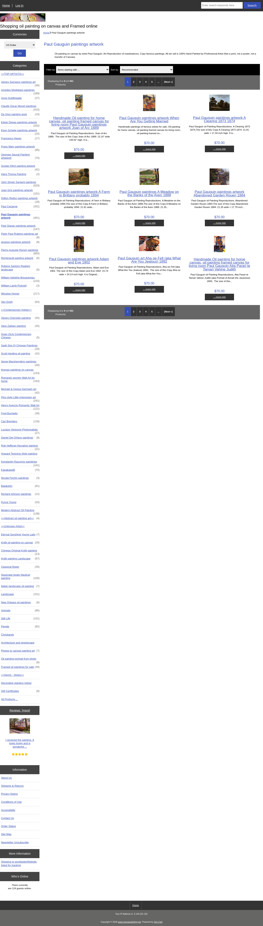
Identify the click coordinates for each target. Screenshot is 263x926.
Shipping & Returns (12, 785)
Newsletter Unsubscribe (15, 842)
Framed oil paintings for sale (20, 667)
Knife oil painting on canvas (20, 542)
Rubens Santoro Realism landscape (20, 268)
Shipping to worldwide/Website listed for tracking (19, 863)
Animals (20, 610)
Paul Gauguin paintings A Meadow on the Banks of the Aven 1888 (149, 193)
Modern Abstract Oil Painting (20, 511)
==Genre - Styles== (12, 675)
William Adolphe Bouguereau (20, 278)
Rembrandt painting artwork (20, 258)
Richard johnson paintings (20, 494)
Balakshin (20, 486)
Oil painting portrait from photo (20, 660)
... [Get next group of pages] (158, 82)
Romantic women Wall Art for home (20, 379)
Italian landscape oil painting (20, 586)
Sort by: (115, 69)
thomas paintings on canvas (20, 371)
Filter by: (50, 69)
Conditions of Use (11, 801)
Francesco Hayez (20, 138)
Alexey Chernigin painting (20, 318)
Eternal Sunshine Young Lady (20, 534)
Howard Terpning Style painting (19, 453)
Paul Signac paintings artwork (20, 227)
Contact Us (7, 818)
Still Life (20, 618)
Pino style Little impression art (20, 398)
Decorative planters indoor (16, 683)
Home (6, 5)
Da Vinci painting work (20, 114)
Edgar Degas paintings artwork (20, 123)
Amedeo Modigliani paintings (20, 91)
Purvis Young (20, 502)
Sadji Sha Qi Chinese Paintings (20, 346)
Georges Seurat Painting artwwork (20, 156)
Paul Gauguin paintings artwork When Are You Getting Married (149, 119)
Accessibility (8, 810)
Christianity (7, 634)
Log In (19, 5)
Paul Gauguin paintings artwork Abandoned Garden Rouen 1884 (219, 193)
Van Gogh (20, 302)
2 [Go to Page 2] (133, 82)
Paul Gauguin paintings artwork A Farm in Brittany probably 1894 (79, 193)
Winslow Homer (20, 293)
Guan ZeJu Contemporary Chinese (20, 336)
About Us (6, 777)
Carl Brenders (20, 421)
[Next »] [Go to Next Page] (168, 82)
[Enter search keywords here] (222, 5)
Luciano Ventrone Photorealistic (20, 430)
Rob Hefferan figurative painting (20, 446)
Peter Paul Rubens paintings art (20, 235)
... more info (79, 155)
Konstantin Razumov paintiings (20, 462)
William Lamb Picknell (20, 285)
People (20, 626)
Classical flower (20, 567)
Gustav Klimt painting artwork (20, 167)
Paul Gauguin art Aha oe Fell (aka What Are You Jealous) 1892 (149, 259)
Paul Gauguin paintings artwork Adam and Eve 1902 (79, 260)
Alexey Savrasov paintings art (20, 83)
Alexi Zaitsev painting (20, 326)
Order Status (8, 826)
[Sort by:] (146, 69)
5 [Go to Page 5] (152, 82)
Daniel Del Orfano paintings (20, 437)
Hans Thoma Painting (20, 174)
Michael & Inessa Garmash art (20, 390)
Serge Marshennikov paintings (20, 362)
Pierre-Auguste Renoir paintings (20, 251)
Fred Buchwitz (20, 413)
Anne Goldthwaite (20, 98)
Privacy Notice (9, 793)
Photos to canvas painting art (20, 650)
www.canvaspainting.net (129, 922)
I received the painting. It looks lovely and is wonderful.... (20, 733)
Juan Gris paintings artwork (20, 191)
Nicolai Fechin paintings (20, 478)
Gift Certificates (20, 691)
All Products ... (9, 699)
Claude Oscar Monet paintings (20, 107)
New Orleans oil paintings (20, 602)
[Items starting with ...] (82, 69)
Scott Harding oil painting (20, 353)
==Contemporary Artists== (16, 309)
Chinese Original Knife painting (20, 551)
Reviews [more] (19, 710)
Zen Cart (158, 922)
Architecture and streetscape (17, 642)
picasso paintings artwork (20, 242)
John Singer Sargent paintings (20, 183)
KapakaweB (20, 470)
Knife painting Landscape (20, 558)
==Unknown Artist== (13, 526)
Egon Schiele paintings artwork (20, 131)
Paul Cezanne (20, 206)
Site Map (6, 834)
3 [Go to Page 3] (139, 82)
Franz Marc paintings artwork (20, 147)
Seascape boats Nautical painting (20, 576)
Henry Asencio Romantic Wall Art (20, 406)
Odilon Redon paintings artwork (20, 199)
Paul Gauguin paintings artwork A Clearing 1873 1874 (219, 119)
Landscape (20, 594)
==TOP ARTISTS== (12, 73)
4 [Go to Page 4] (145, 82)
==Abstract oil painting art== (20, 518)
